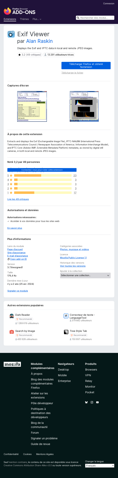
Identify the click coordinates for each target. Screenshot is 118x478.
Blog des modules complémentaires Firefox (42, 383)
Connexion (108, 3)
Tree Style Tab (78, 331)
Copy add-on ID (17, 259)
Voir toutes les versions (73, 266)
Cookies (27, 454)
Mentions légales (45, 454)
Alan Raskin (39, 41)
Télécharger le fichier (72, 72)
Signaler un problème (44, 438)
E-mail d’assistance (17, 256)
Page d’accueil (15, 249)
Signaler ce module (17, 291)
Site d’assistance (16, 252)
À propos (36, 373)
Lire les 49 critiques (18, 199)
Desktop (63, 369)
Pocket (89, 392)
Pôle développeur (42, 403)
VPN (88, 375)
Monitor (90, 386)
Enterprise (64, 381)
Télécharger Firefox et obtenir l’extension (86, 65)
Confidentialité (11, 454)
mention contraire (18, 462)
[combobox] (95, 18)
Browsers (91, 369)
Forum (35, 432)
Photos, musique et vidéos (74, 249)
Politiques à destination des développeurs (41, 413)
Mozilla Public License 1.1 (73, 257)
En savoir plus (14, 228)
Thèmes (24, 19)
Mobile (62, 375)
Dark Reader (22, 314)
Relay (88, 381)
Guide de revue (40, 444)
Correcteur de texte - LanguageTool (82, 316)
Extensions (10, 19)
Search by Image (25, 331)
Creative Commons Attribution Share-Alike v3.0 (28, 465)
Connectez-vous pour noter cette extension (42, 170)
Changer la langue (94, 461)
